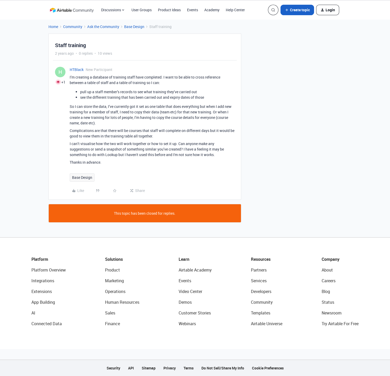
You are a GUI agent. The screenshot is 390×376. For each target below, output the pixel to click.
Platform (39, 259)
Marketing (114, 281)
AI (33, 313)
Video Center (190, 291)
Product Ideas (169, 9)
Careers (329, 281)
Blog (326, 291)
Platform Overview (48, 270)
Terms (189, 368)
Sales (110, 313)
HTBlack (77, 69)
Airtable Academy (195, 270)
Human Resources (122, 302)
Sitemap (149, 368)
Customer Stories (195, 313)
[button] (297, 10)
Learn (184, 259)
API (131, 368)
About (327, 270)
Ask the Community (103, 26)
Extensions (41, 291)
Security (113, 368)
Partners (259, 270)
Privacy (169, 368)
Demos (185, 302)
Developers (261, 291)
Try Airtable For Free (340, 324)
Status (328, 302)
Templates (260, 313)
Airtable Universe (266, 324)
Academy (211, 9)
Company (330, 259)
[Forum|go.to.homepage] (71, 10)
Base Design (134, 26)
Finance (112, 324)
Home (53, 26)
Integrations (42, 281)
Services (259, 281)
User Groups (141, 9)
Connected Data (46, 324)
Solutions (114, 259)
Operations (115, 291)
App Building (43, 302)
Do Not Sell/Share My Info (222, 368)
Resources (261, 259)
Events (192, 9)
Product (112, 270)
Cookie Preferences (268, 368)
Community (72, 26)
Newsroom (332, 313)
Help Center (235, 9)
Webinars (187, 324)
